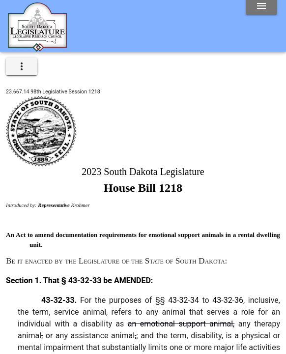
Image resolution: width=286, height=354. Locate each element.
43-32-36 (227, 300)
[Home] (37, 48)
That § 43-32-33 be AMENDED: (97, 280)
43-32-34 (183, 300)
